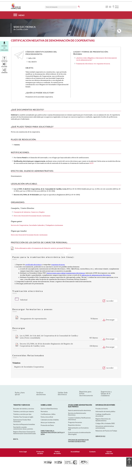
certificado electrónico (33, 265)
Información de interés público (105, 411)
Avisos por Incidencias (48, 422)
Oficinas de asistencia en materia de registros (78, 440)
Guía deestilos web (109, 452)
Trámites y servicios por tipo (22, 414)
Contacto (92, 451)
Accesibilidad (75, 451)
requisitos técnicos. (58, 265)
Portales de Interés (102, 408)
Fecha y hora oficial (47, 417)
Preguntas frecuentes (75, 422)
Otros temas (117, 6)
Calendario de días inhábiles (50, 420)
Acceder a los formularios (4, 48)
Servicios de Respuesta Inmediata (24, 424)
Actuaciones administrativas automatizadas (105, 427)
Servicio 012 (100, 436)
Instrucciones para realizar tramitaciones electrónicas (66, 273)
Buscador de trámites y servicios (23, 408)
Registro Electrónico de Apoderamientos (103, 419)
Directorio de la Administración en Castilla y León (53, 432)
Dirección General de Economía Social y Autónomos (32, 216)
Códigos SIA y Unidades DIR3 (105, 423)
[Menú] (19, 15)
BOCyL (15, 439)
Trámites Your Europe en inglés (23, 417)
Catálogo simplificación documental (103, 415)
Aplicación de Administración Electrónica (96, 275)
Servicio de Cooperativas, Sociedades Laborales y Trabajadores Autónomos (37, 225)
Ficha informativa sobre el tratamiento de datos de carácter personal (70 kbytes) (41, 248)
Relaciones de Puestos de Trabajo (106, 431)
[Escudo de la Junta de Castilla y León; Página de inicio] (16, 9)
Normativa (44, 411)
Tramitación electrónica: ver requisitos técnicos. (93, 64)
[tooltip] (107, 6)
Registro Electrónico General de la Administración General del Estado (24, 432)
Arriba (129, 465)
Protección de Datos (47, 425)
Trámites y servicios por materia (23, 411)
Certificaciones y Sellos (48, 414)
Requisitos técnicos (74, 425)
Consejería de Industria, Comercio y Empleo (29, 212)
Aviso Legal (23, 451)
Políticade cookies (57, 452)
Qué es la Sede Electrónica (49, 408)
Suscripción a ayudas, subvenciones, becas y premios (23, 428)
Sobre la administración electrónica (79, 410)
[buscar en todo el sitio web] (79, 6)
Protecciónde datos (40, 452)
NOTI (91, 163)
